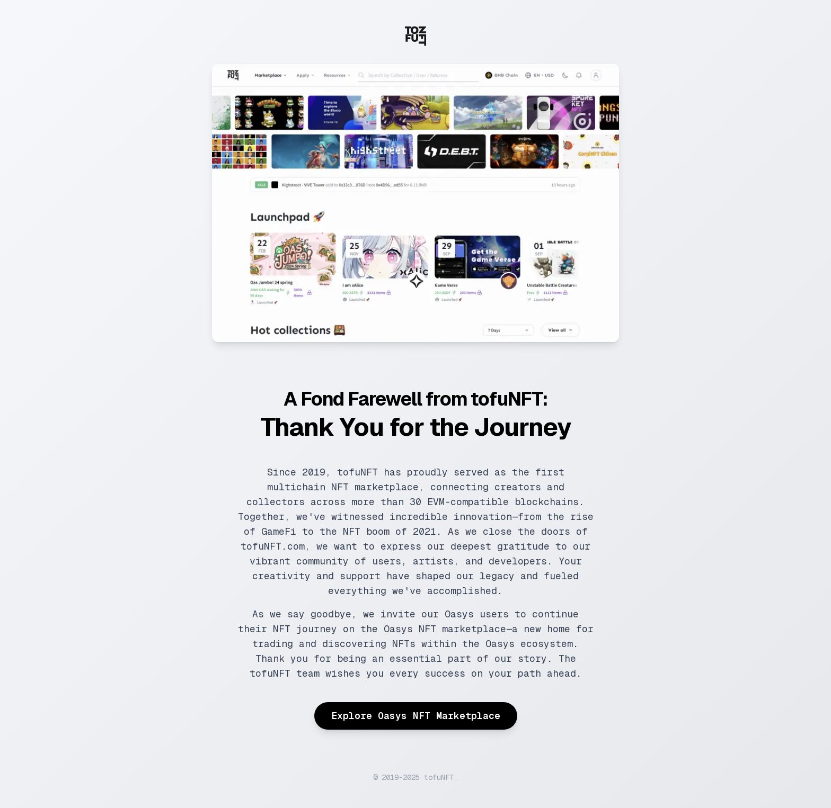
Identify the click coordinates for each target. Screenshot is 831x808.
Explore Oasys (415, 716)
